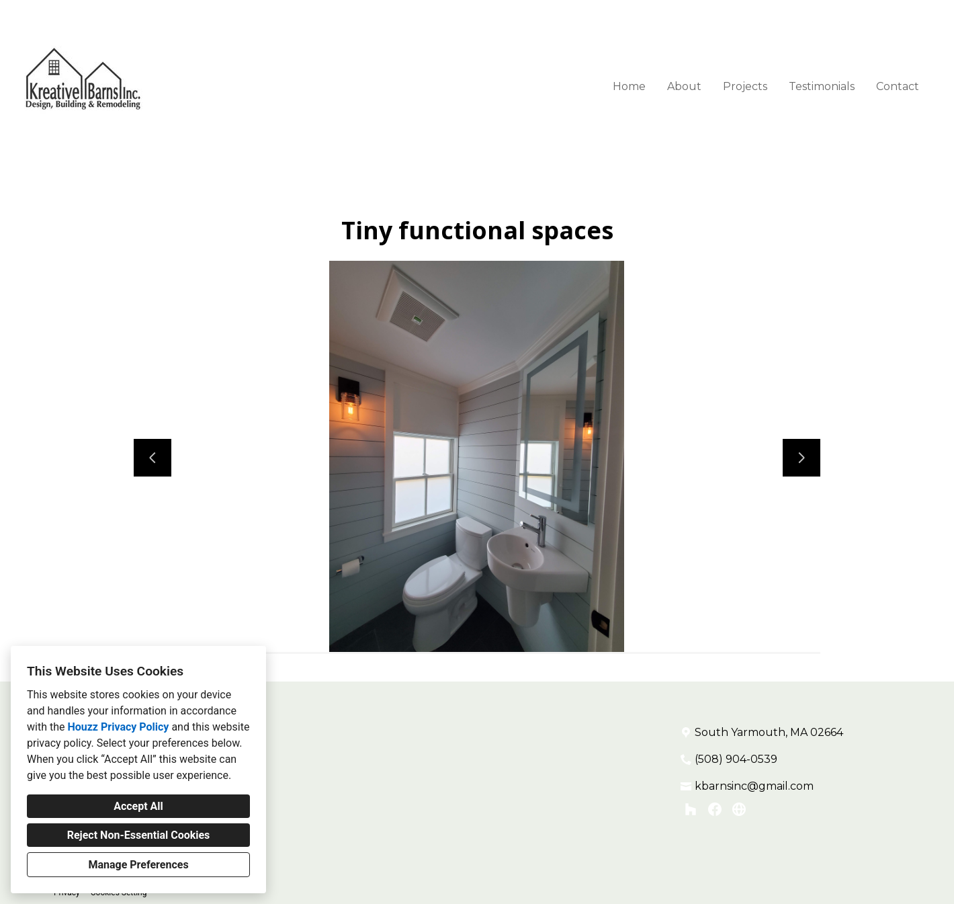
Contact (897, 86)
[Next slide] (801, 458)
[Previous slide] (152, 458)
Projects (745, 86)
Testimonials (822, 86)
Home (629, 86)
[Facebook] (715, 809)
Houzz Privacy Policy (118, 727)
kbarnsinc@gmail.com (754, 786)
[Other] (739, 809)
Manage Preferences (138, 864)
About (684, 86)
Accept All (138, 806)
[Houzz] (691, 809)
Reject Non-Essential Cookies (138, 835)
